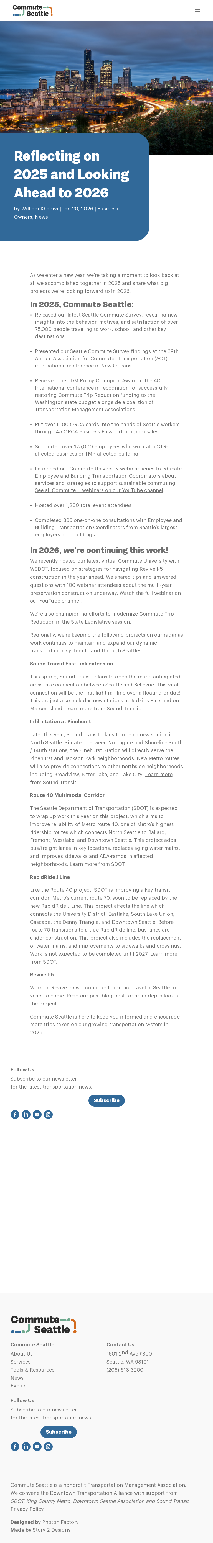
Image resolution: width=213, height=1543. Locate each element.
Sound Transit (172, 1501)
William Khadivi (39, 208)
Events (19, 1385)
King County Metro (48, 1501)
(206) (124, 1369)
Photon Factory (60, 1522)
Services (21, 1361)
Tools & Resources (32, 1369)
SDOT (17, 1501)
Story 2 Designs (51, 1529)
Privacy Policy (27, 1509)
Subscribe (107, 1100)
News (41, 217)
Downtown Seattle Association (108, 1501)
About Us (22, 1353)
